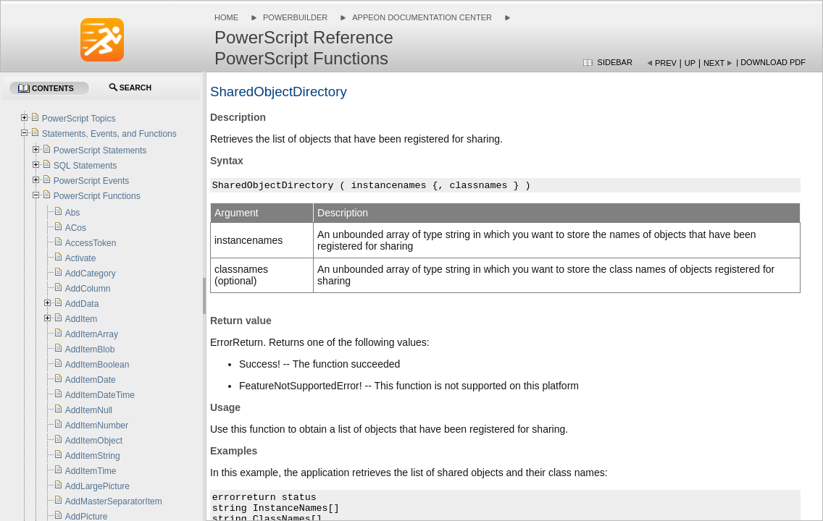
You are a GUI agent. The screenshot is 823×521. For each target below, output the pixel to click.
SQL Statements (85, 166)
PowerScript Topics (79, 119)
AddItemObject (93, 441)
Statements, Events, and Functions (109, 134)
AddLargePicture (97, 486)
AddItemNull (88, 410)
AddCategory (90, 273)
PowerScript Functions (97, 196)
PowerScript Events (92, 181)
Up (690, 63)
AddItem (81, 319)
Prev (666, 63)
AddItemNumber (96, 425)
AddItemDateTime (100, 395)
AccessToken (91, 243)
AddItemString (92, 456)
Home (226, 17)
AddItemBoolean (97, 365)
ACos (75, 228)
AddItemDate (90, 380)
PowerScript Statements (100, 150)
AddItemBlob (90, 349)
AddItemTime (91, 471)
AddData (82, 304)
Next (713, 63)
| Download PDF (771, 62)
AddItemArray (91, 334)
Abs (72, 213)
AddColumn (88, 289)
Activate (80, 258)
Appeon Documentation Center (422, 17)
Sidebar (615, 62)
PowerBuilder (295, 17)
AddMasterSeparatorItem (113, 501)
